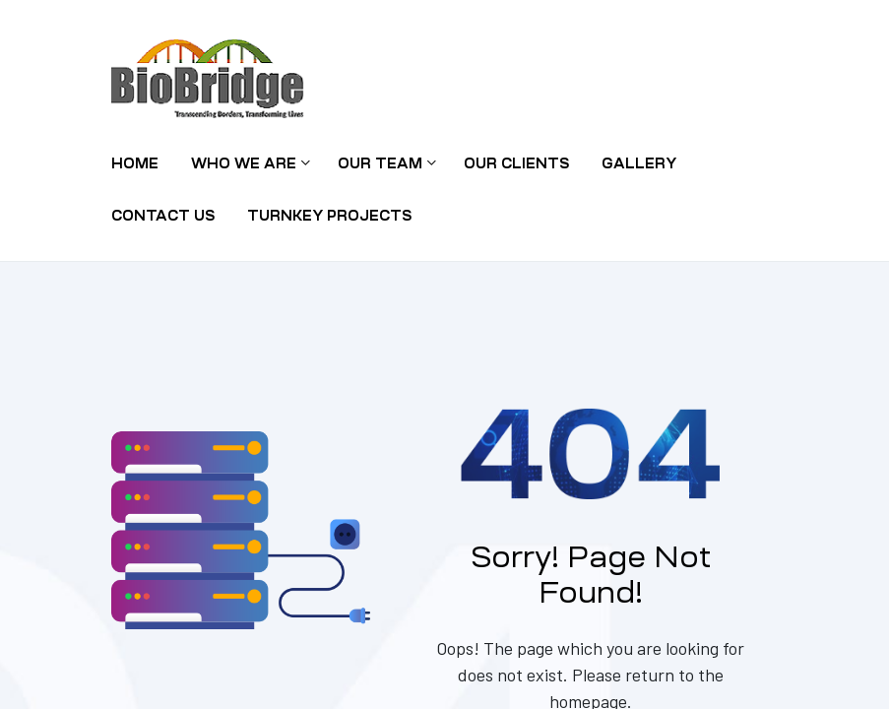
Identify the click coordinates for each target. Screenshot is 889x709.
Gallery (639, 163)
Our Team (384, 163)
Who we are (248, 163)
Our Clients (516, 163)
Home (135, 163)
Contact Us (163, 216)
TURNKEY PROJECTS (329, 216)
